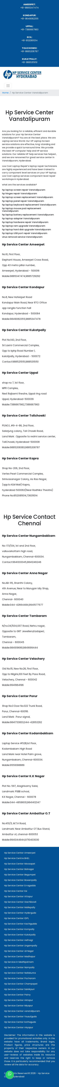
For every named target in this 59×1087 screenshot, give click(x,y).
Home (5, 92)
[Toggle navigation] (8, 85)
